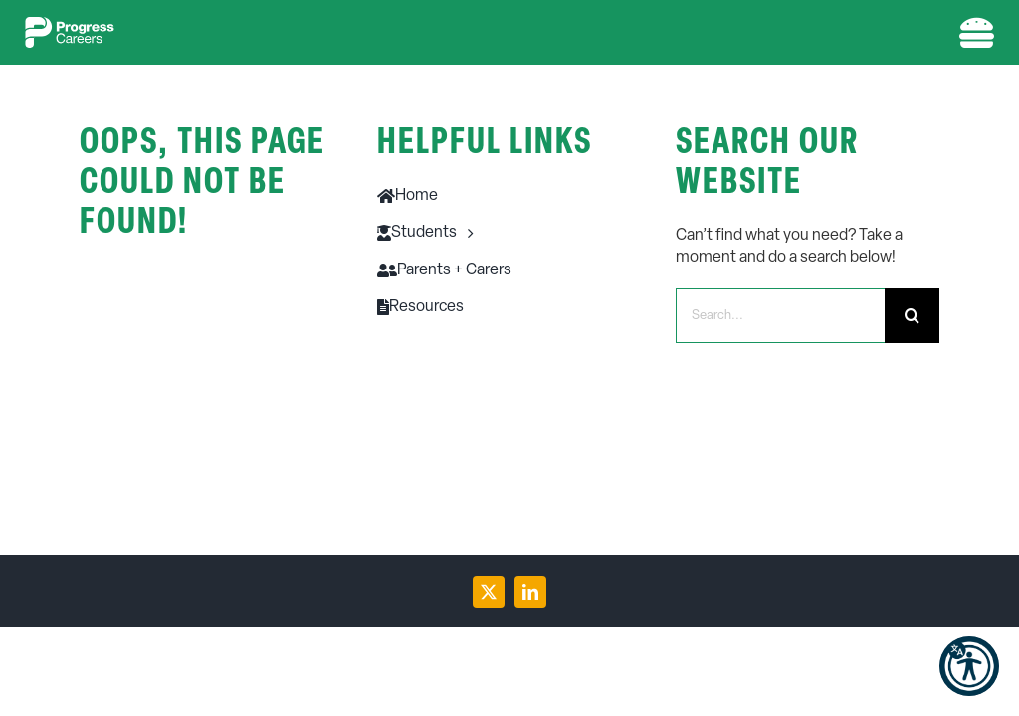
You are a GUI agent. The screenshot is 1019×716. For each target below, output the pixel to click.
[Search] (912, 315)
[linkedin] (530, 592)
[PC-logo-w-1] (69, 25)
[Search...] (780, 315)
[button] (969, 666)
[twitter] (489, 592)
